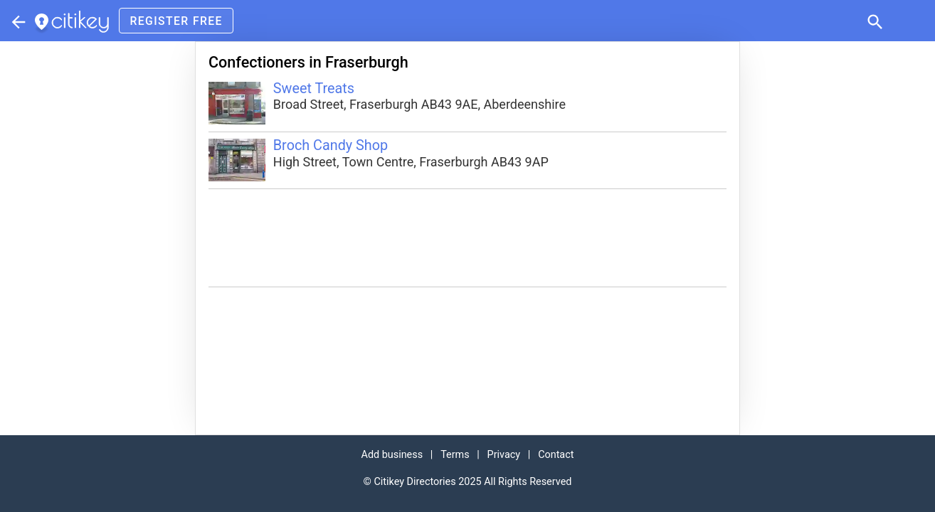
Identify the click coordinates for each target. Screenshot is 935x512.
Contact (556, 455)
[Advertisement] (467, 238)
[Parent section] (17, 21)
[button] (874, 21)
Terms (454, 455)
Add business (392, 455)
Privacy (504, 455)
